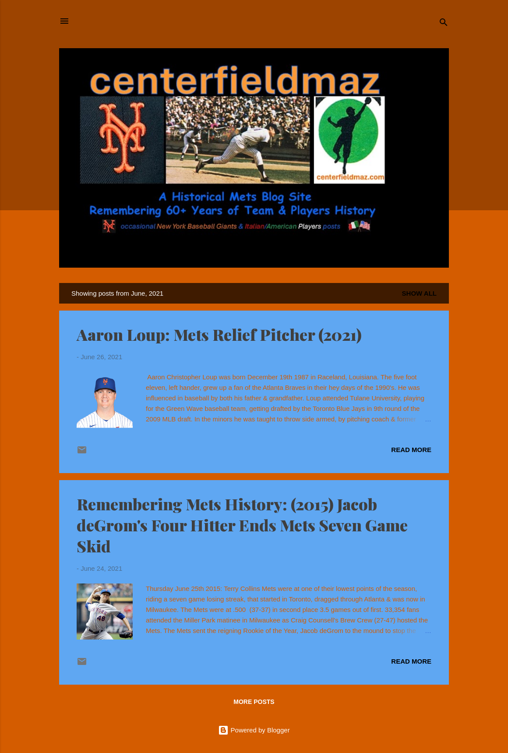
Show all (419, 293)
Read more (411, 449)
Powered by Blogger (253, 730)
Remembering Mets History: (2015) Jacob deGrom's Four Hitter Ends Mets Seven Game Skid (242, 524)
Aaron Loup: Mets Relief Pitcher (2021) (219, 334)
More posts (253, 701)
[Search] (443, 24)
